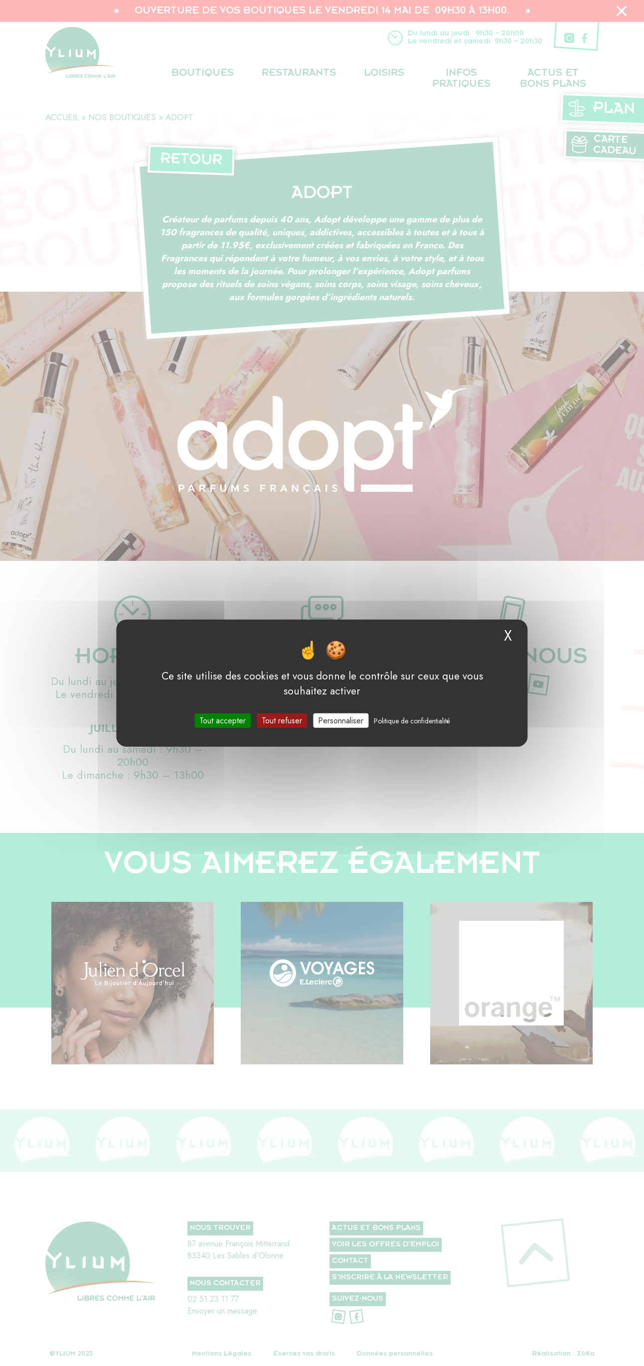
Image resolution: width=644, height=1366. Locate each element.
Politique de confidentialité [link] (412, 720)
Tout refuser (282, 720)
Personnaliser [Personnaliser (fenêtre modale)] (340, 720)
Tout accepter (222, 720)
